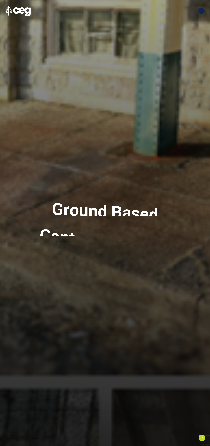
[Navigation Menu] (201, 11)
